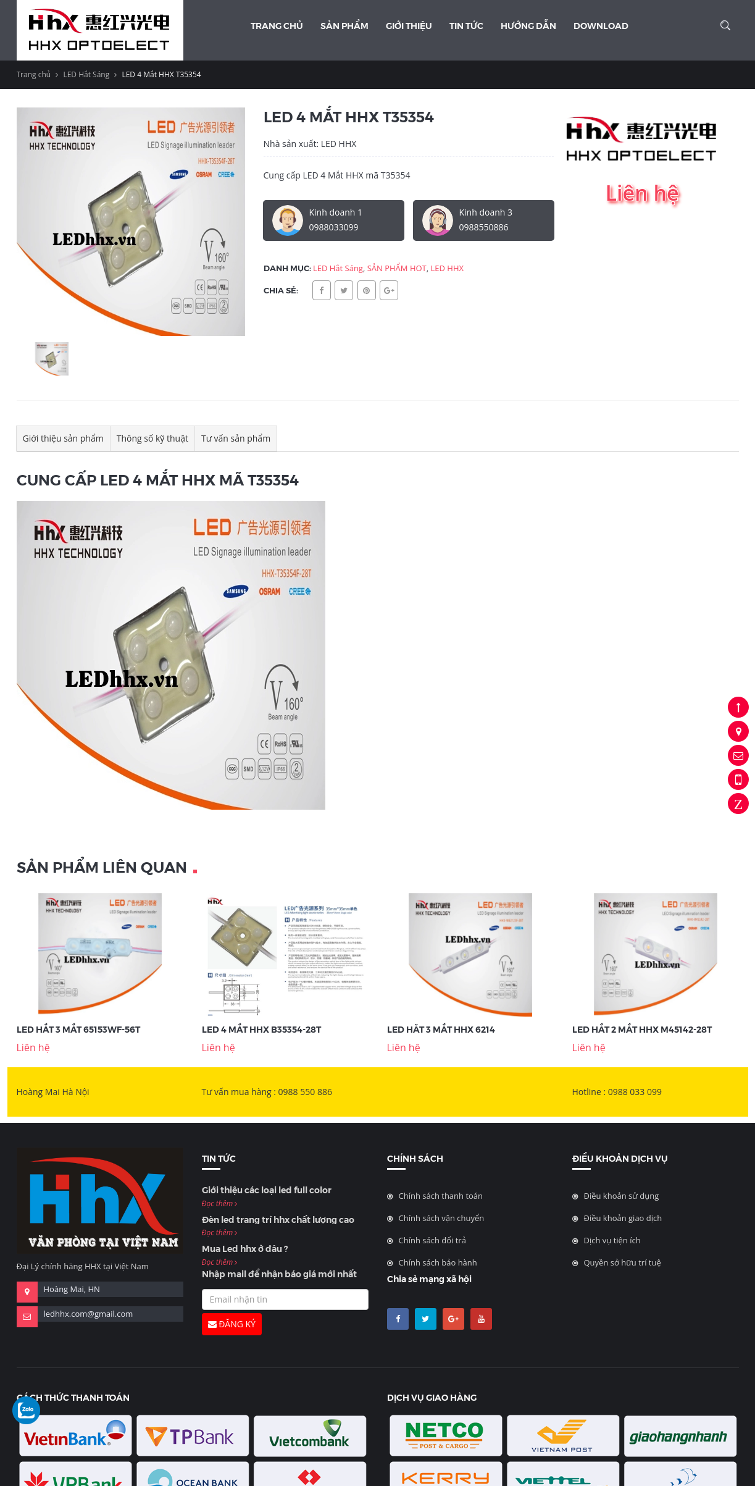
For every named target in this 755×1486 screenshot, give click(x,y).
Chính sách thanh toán (441, 1195)
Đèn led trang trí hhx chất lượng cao (278, 1219)
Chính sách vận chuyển (442, 1218)
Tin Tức (466, 25)
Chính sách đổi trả (432, 1240)
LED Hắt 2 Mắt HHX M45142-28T (642, 1029)
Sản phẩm (344, 25)
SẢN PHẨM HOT (397, 268)
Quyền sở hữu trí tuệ (622, 1262)
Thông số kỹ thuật (152, 438)
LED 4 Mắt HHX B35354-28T (261, 1029)
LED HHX (447, 268)
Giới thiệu (409, 25)
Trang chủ (277, 25)
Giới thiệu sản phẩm (63, 438)
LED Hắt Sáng (86, 74)
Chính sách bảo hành (438, 1262)
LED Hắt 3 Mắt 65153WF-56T (78, 1029)
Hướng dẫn (528, 25)
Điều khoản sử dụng (621, 1195)
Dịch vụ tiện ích (612, 1240)
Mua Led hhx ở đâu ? (245, 1248)
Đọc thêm (220, 1203)
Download (601, 25)
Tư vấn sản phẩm (235, 438)
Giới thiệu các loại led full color (267, 1189)
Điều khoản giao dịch (623, 1218)
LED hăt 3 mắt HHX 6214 (441, 1029)
